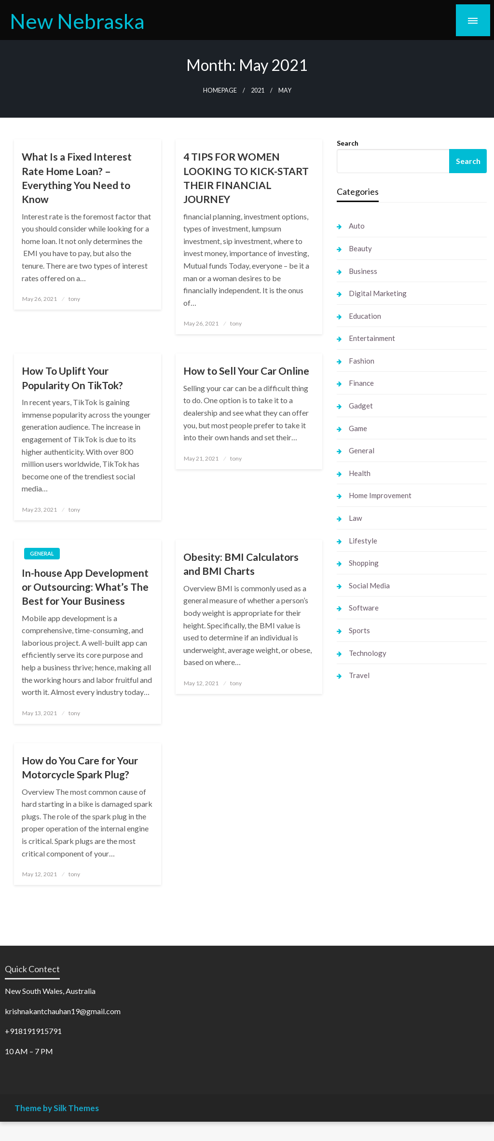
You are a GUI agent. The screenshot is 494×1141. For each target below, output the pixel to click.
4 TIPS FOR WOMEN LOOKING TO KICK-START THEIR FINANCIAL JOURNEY (246, 177)
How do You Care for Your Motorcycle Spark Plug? (80, 767)
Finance (361, 383)
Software (364, 607)
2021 (257, 90)
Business (363, 271)
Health (359, 473)
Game (358, 428)
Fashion (361, 360)
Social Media (369, 585)
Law (355, 518)
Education (365, 316)
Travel (359, 675)
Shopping (364, 562)
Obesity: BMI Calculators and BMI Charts (241, 564)
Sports (359, 630)
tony (74, 298)
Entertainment (372, 338)
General (42, 553)
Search (347, 143)
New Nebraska (77, 20)
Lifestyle (363, 540)
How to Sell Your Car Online (246, 371)
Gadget (361, 405)
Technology (367, 653)
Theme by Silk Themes (56, 1108)
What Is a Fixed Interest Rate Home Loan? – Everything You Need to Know (77, 177)
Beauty (360, 248)
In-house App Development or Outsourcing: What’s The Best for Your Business (85, 587)
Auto (357, 225)
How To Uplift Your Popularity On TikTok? (72, 378)
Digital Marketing (378, 293)
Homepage (220, 90)
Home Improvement (380, 495)
